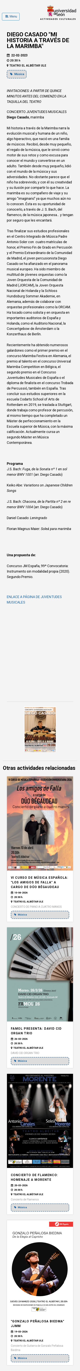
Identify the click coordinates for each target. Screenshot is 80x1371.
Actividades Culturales (58, 19)
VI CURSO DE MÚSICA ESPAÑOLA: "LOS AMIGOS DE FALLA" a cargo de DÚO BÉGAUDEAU (39, 882)
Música (17, 74)
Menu (11, 16)
